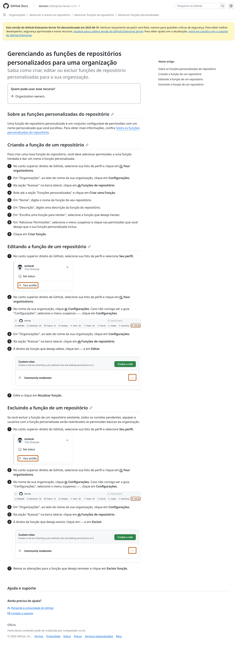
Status (67, 636)
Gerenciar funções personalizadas (138, 15)
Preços (78, 636)
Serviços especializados (99, 636)
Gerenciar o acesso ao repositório (49, 15)
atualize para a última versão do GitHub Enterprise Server (108, 31)
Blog (119, 636)
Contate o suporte (20, 613)
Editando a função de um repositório (49, 246)
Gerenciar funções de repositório (94, 15)
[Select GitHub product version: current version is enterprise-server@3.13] (59, 6)
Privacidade (53, 636)
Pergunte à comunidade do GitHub (30, 608)
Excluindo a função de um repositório (49, 408)
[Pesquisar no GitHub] (197, 6)
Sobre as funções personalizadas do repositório (60, 114)
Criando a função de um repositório (48, 145)
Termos (38, 636)
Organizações (17, 15)
